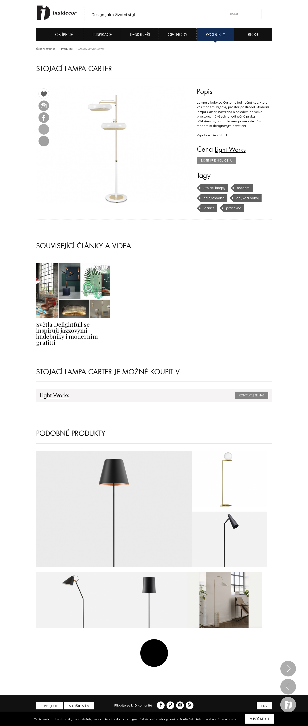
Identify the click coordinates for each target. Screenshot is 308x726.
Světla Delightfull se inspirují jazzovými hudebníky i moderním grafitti (72, 329)
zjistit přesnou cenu (216, 161)
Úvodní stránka (46, 48)
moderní (242, 188)
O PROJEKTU (50, 700)
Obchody (177, 34)
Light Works (232, 149)
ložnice (209, 208)
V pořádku (259, 719)
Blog (253, 34)
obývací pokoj (245, 198)
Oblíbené (56, 34)
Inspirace (102, 34)
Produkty (215, 34)
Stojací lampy (214, 188)
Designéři (140, 34)
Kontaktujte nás (251, 389)
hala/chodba (213, 198)
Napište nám (80, 700)
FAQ (264, 700)
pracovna (233, 208)
